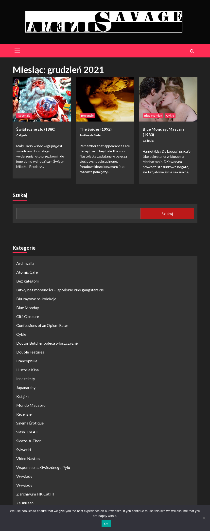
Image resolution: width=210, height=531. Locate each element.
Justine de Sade (90, 135)
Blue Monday (153, 115)
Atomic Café (27, 272)
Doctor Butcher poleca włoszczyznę (47, 343)
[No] (203, 517)
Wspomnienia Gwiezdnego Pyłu (43, 467)
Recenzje (24, 115)
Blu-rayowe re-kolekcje (36, 298)
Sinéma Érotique (30, 423)
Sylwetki (23, 449)
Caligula (21, 135)
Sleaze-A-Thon (28, 440)
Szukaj (20, 195)
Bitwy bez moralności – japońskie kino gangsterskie (60, 289)
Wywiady (24, 476)
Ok (106, 524)
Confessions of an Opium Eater (42, 325)
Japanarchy (25, 387)
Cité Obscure (27, 316)
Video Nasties (28, 458)
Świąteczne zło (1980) (35, 129)
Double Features (30, 352)
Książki (22, 396)
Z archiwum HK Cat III (35, 494)
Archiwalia (25, 263)
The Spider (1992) (96, 129)
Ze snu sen (25, 502)
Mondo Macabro (31, 405)
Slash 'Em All (26, 431)
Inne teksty (25, 378)
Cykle (170, 115)
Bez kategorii (27, 281)
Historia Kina (27, 369)
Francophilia (26, 360)
